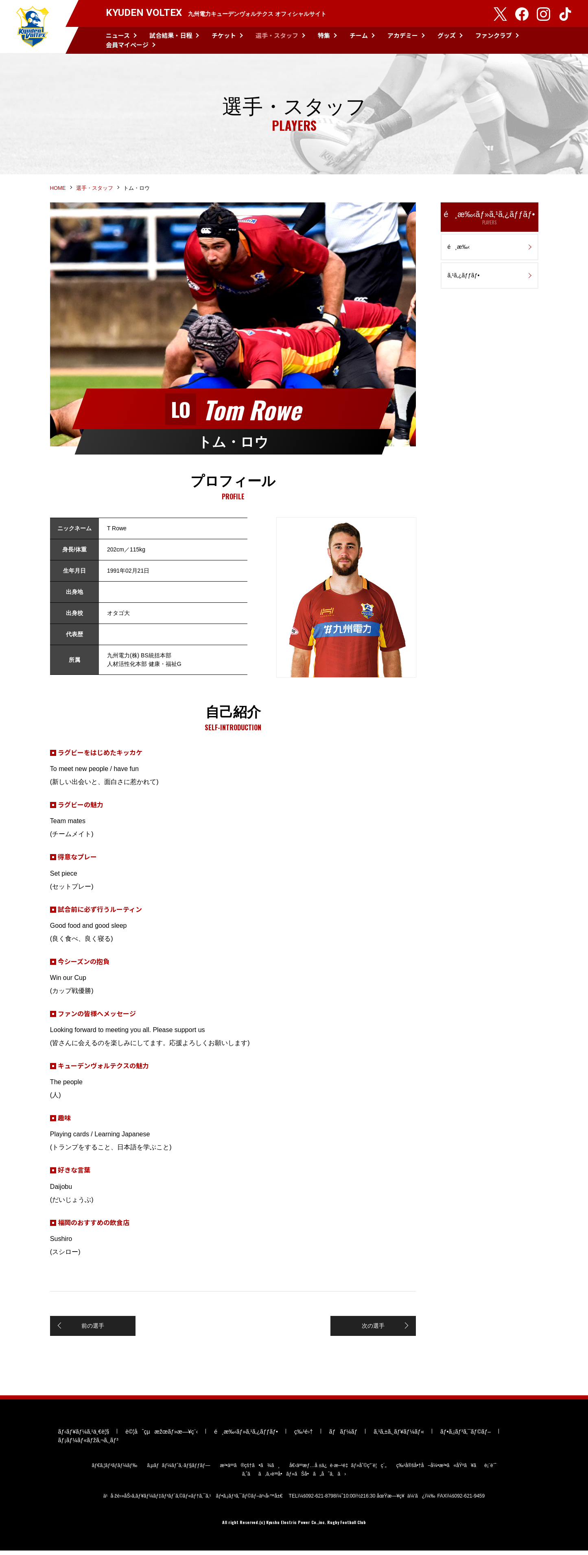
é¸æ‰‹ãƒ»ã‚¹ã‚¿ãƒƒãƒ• (489, 220)
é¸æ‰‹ (459, 249)
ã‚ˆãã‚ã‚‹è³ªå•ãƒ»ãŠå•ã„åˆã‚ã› (294, 1478)
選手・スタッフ (277, 35)
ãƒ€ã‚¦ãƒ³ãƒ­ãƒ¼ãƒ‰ (114, 1470)
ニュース (118, 35)
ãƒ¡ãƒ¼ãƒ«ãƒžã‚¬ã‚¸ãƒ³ (88, 1444)
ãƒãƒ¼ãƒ (343, 1436)
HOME (58, 190)
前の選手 (92, 1328)
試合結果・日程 (170, 35)
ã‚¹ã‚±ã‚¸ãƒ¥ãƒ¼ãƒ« (399, 1436)
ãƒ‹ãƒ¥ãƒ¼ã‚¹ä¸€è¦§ (83, 1436)
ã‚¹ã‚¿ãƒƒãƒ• (464, 277)
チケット (224, 35)
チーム (359, 35)
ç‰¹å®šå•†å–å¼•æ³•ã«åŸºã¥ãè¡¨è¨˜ (446, 1470)
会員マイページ (127, 44)
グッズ (446, 35)
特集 (324, 35)
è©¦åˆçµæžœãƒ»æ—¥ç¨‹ (161, 1436)
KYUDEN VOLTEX (32, 27)
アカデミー (402, 35)
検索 (566, 40)
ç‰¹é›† (303, 1436)
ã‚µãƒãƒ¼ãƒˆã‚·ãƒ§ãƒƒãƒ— (178, 1470)
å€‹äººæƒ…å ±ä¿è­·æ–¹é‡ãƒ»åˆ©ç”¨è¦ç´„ (338, 1470)
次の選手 (373, 1328)
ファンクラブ (493, 35)
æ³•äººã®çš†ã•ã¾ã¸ (250, 1470)
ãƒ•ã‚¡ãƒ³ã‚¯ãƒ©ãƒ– (465, 1436)
